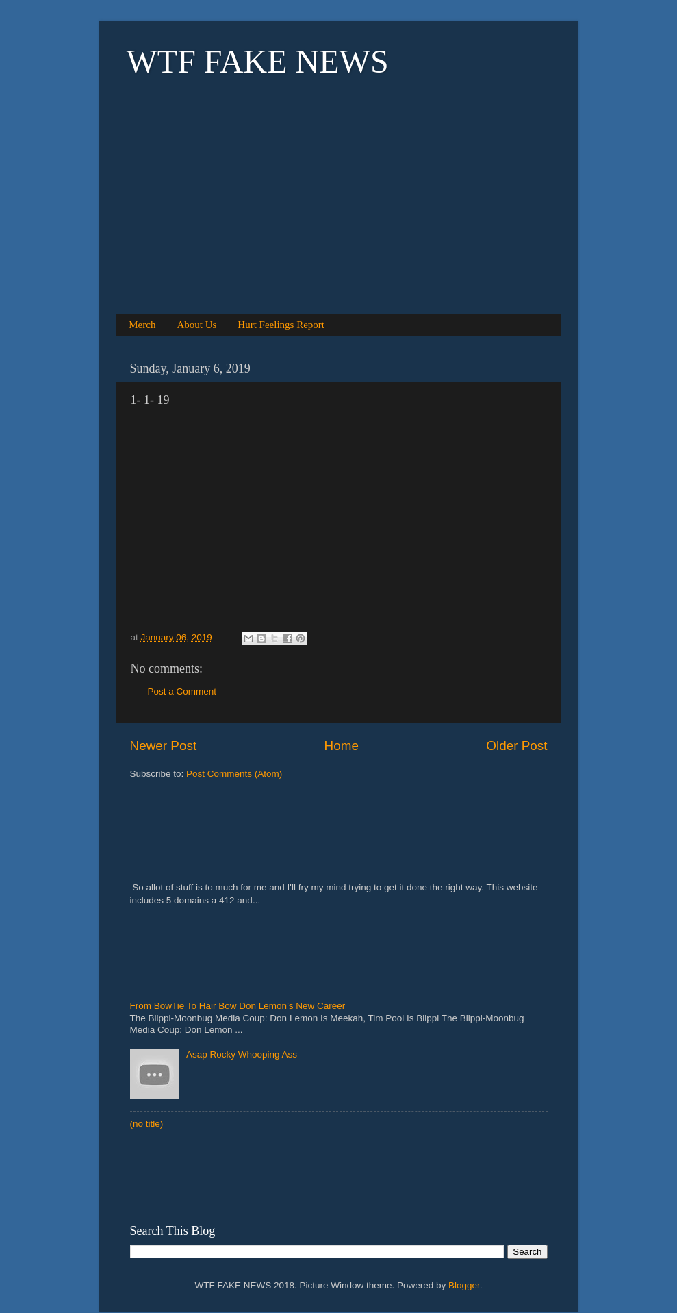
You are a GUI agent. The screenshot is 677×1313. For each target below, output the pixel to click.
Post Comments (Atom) (234, 773)
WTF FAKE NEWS (258, 61)
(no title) (147, 1123)
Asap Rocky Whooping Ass (241, 1054)
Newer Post (163, 745)
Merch (142, 324)
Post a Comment (182, 691)
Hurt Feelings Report (281, 324)
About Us (196, 324)
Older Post (516, 745)
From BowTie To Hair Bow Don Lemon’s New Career (238, 1006)
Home (341, 745)
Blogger (464, 1285)
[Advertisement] (339, 214)
